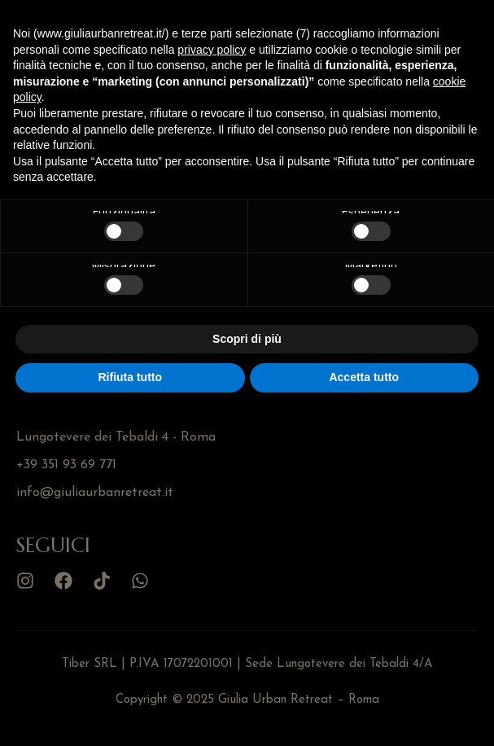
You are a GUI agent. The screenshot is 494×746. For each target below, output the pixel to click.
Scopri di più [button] (247, 338)
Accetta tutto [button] (364, 377)
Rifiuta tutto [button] (130, 377)
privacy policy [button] (211, 49)
